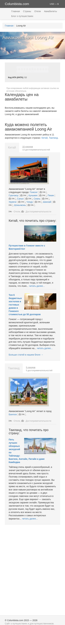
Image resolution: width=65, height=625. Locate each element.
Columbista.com (17, 3)
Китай (45, 138)
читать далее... (37, 286)
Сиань (37, 198)
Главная (15, 11)
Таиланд (53, 138)
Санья (20, 198)
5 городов (30, 367)
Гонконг (34, 192)
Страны (27, 11)
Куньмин (32, 195)
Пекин (51, 195)
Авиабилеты (50, 11)
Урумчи (12, 202)
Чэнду (30, 202)
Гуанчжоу (13, 195)
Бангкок (13, 414)
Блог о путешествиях (22, 16)
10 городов (27, 146)
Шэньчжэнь (20, 205)
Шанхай (47, 202)
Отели (37, 11)
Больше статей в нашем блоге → (26, 354)
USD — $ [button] (54, 4)
